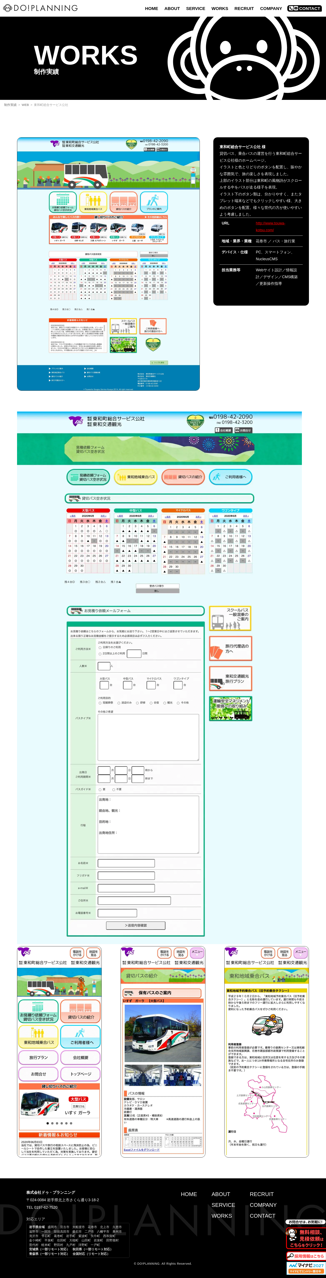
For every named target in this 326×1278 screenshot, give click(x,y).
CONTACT (262, 1216)
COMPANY (263, 1205)
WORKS (222, 1216)
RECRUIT (262, 1194)
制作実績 (10, 105)
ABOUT (221, 1194)
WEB (25, 105)
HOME (189, 1194)
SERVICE (223, 1205)
